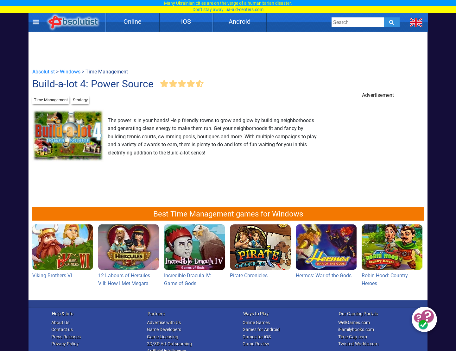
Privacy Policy (65, 343)
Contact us (62, 329)
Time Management (51, 99)
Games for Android (261, 329)
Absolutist (43, 72)
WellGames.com (354, 322)
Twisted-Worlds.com (358, 343)
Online (133, 21)
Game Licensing (162, 336)
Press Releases (66, 336)
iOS (186, 21)
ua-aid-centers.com (244, 9)
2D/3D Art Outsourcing (169, 343)
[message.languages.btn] (416, 22)
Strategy (80, 99)
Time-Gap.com (352, 336)
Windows (70, 72)
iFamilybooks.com (356, 329)
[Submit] (392, 22)
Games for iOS (257, 336)
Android (239, 21)
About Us (60, 322)
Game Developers (164, 329)
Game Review (256, 343)
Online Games (256, 322)
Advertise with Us (164, 322)
